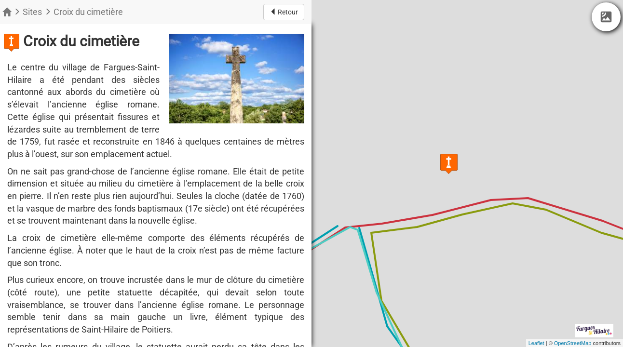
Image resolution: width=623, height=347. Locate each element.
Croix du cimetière (88, 12)
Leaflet (536, 343)
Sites (32, 12)
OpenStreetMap (573, 343)
